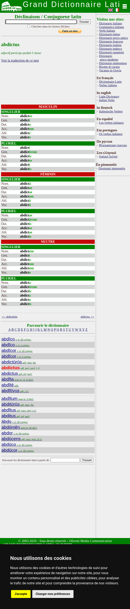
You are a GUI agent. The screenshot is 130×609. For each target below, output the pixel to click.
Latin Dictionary (109, 96)
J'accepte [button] (20, 594)
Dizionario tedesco (110, 48)
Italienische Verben (110, 111)
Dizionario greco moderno (108, 57)
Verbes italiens (108, 85)
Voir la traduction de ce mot (20, 60)
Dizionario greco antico (113, 38)
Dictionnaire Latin (110, 81)
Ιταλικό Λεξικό (108, 156)
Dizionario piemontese (113, 63)
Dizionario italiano (110, 23)
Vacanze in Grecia (110, 70)
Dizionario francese (111, 41)
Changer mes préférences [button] (53, 594)
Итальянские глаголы (113, 145)
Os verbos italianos (110, 134)
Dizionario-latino (109, 34)
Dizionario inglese (110, 45)
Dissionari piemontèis (111, 168)
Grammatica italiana (111, 27)
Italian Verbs (106, 100)
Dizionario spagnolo (111, 52)
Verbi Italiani (107, 30)
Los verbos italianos (111, 122)
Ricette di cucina (109, 66)
